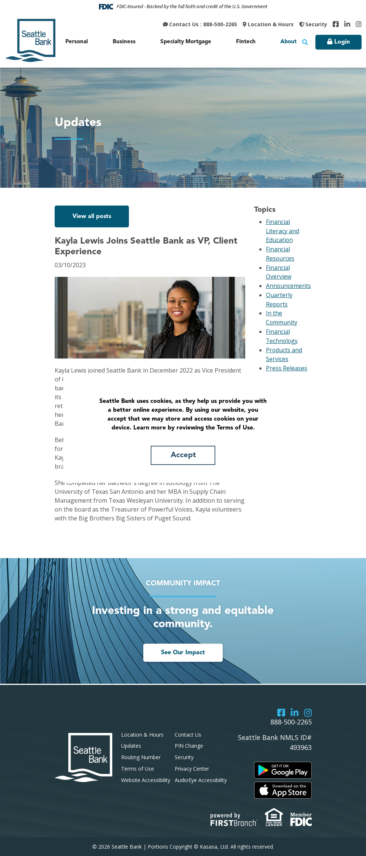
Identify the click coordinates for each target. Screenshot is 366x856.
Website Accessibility (145, 780)
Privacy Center (192, 768)
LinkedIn (347, 24)
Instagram (359, 24)
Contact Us (188, 734)
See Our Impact (183, 653)
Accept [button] (183, 455)
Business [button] (124, 42)
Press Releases (286, 364)
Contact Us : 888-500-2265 (203, 24)
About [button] (288, 42)
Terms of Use (137, 768)
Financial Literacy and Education (283, 231)
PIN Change (189, 745)
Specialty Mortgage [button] (185, 42)
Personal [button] (76, 42)
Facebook (336, 24)
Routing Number (141, 757)
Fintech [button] (246, 42)
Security (316, 24)
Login (342, 42)
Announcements (288, 284)
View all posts (91, 217)
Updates (131, 745)
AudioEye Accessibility (201, 780)
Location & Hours (271, 24)
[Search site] (305, 42)
